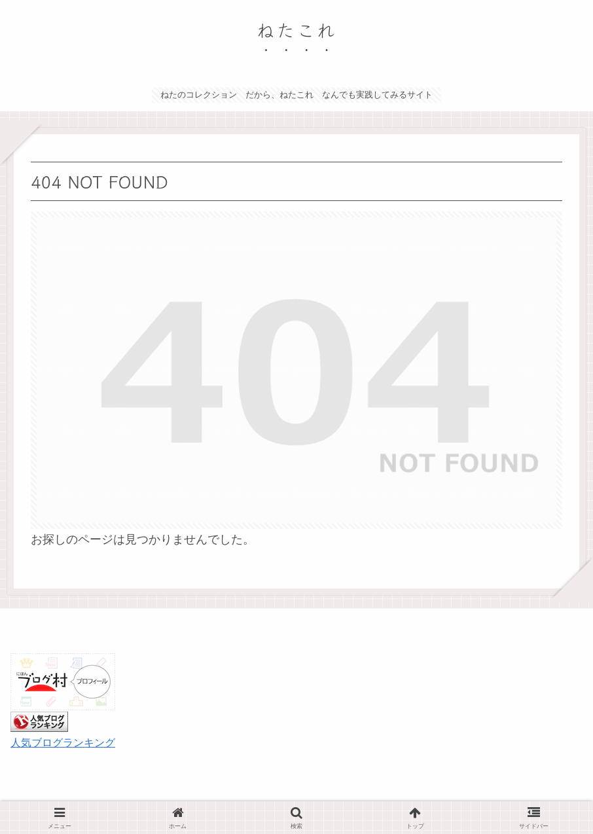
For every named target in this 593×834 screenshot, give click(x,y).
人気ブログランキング (62, 742)
